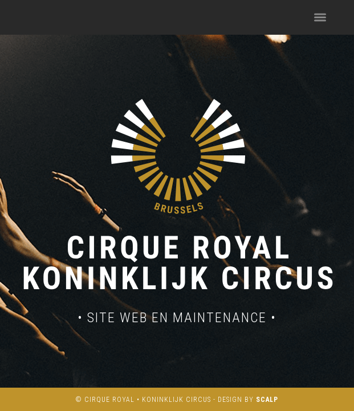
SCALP (267, 400)
